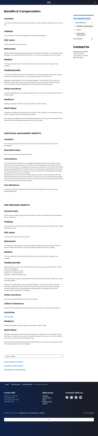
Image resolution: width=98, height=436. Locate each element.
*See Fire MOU (8, 316)
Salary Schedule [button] (10, 356)
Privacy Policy (47, 398)
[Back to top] (49, 419)
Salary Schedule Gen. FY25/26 (13, 362)
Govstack (91, 413)
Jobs (29, 413)
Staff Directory (23, 413)
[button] (82, 38)
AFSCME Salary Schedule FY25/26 (14, 369)
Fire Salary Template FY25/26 (13, 365)
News (44, 399)
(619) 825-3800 (78, 57)
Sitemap (45, 396)
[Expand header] (95, 2)
